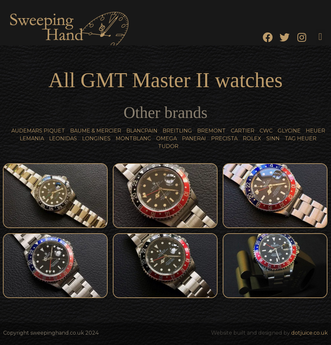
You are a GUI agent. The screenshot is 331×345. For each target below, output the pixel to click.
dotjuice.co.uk (309, 333)
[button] (320, 36)
